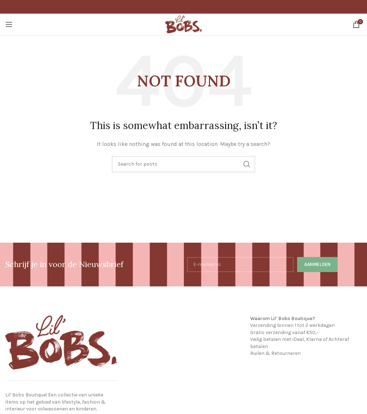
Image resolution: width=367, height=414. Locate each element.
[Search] (183, 164)
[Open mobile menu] (9, 24)
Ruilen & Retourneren (275, 353)
